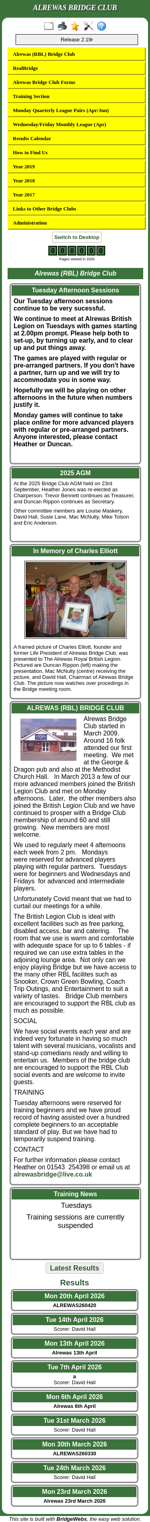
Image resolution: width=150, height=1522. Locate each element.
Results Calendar (32, 138)
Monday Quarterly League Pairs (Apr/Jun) (61, 110)
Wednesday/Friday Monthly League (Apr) (59, 124)
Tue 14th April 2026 (75, 1319)
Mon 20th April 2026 (74, 1296)
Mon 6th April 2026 (74, 1396)
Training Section (31, 96)
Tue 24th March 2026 (74, 1468)
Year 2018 (24, 181)
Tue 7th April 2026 (74, 1367)
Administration (30, 223)
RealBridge (25, 68)
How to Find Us (30, 152)
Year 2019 (24, 166)
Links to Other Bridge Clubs (44, 209)
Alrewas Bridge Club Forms (44, 82)
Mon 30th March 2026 (74, 1444)
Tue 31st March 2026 (75, 1420)
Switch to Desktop (77, 237)
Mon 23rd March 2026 (74, 1491)
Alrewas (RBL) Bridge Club (44, 54)
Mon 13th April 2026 (74, 1343)
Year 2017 (24, 195)
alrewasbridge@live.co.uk (53, 1174)
